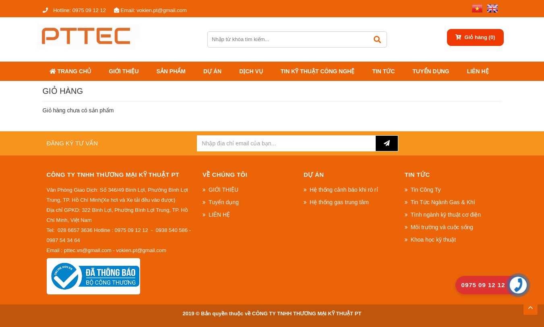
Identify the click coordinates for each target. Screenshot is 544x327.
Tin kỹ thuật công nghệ (318, 71)
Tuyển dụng (431, 71)
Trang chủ (70, 71)
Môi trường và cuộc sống (442, 227)
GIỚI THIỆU (124, 71)
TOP (530, 305)
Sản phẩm (171, 71)
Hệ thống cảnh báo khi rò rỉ (344, 189)
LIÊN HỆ (478, 71)
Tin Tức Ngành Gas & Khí (443, 202)
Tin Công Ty (426, 189)
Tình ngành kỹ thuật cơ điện (446, 214)
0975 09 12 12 (74, 10)
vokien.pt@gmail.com (150, 10)
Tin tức (383, 71)
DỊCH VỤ (251, 71)
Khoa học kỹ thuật (433, 239)
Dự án (212, 71)
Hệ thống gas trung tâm (339, 202)
